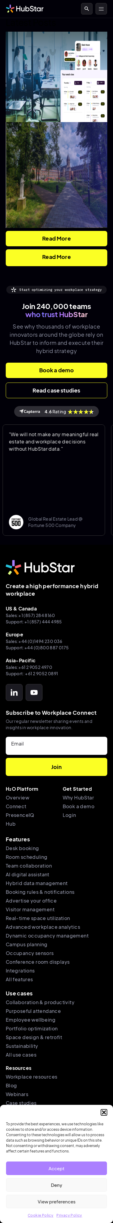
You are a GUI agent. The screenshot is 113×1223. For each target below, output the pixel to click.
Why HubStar (78, 797)
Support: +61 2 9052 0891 (32, 673)
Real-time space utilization (38, 918)
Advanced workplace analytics (43, 927)
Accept (56, 1168)
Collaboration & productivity (40, 1002)
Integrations (20, 970)
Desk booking (22, 848)
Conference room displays (38, 962)
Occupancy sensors (30, 953)
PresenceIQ (20, 815)
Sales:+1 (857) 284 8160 (30, 615)
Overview (17, 797)
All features (19, 979)
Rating (56, 411)
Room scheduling (27, 857)
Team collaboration (29, 865)
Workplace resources (32, 1076)
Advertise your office (31, 900)
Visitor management (30, 909)
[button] (104, 1112)
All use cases (21, 1054)
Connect (16, 806)
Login (69, 815)
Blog (11, 1085)
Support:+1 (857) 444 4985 (34, 621)
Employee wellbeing (30, 1020)
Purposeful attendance (33, 1011)
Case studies (21, 1103)
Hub (11, 824)
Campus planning (27, 944)
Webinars (17, 1094)
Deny (56, 1185)
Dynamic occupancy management (47, 935)
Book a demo (78, 806)
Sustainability (22, 1046)
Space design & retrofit (34, 1037)
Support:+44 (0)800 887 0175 (37, 647)
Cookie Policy (40, 1215)
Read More (56, 238)
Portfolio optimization (32, 1028)
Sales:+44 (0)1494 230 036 (34, 641)
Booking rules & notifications (40, 892)
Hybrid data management (37, 883)
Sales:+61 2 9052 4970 (29, 667)
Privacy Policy (69, 1215)
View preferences (57, 1201)
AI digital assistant (27, 874)
